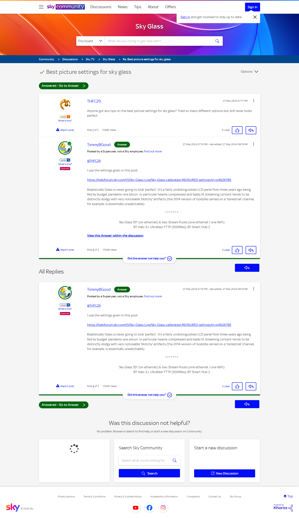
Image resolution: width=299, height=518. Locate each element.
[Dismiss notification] (255, 17)
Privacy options (66, 496)
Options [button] (246, 71)
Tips (137, 7)
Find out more (153, 151)
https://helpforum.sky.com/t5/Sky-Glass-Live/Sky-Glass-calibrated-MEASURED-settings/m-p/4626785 (159, 180)
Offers (170, 7)
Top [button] (290, 496)
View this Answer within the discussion (115, 235)
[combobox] (158, 41)
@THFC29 (94, 161)
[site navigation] (41, 7)
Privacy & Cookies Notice (127, 496)
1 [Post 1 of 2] (93, 130)
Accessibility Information (164, 496)
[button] (253, 100)
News (123, 7)
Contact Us (214, 496)
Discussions (100, 7)
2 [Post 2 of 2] (93, 249)
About (153, 7)
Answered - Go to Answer (64, 85)
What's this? (65, 120)
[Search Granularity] (90, 41)
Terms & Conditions (94, 496)
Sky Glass (149, 26)
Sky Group (235, 496)
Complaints (193, 496)
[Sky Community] (66, 7)
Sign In (252, 7)
